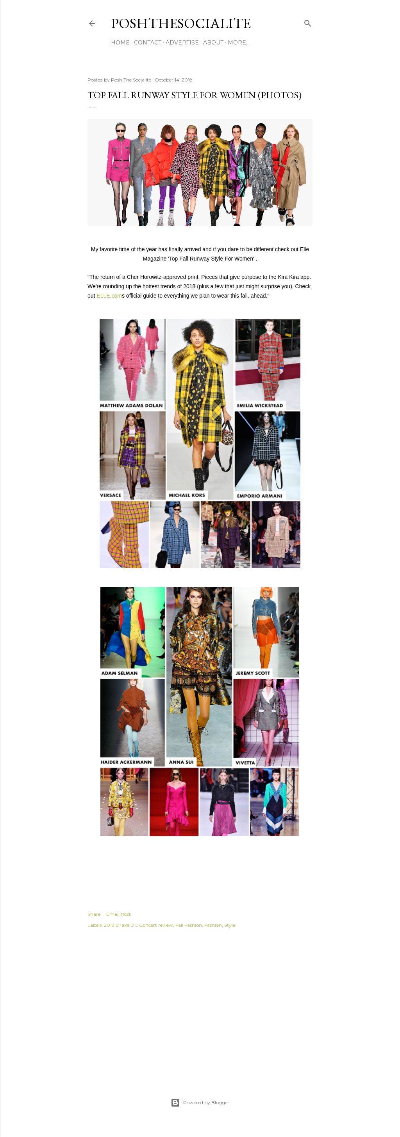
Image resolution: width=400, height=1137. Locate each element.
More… (239, 42)
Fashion (213, 925)
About (213, 42)
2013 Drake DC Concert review (138, 925)
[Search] (307, 21)
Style (229, 925)
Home (120, 42)
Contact (147, 42)
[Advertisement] (200, 1004)
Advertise (182, 42)
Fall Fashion (188, 925)
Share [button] (94, 914)
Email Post (118, 914)
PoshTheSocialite (181, 23)
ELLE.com (108, 296)
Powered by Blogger (200, 1102)
